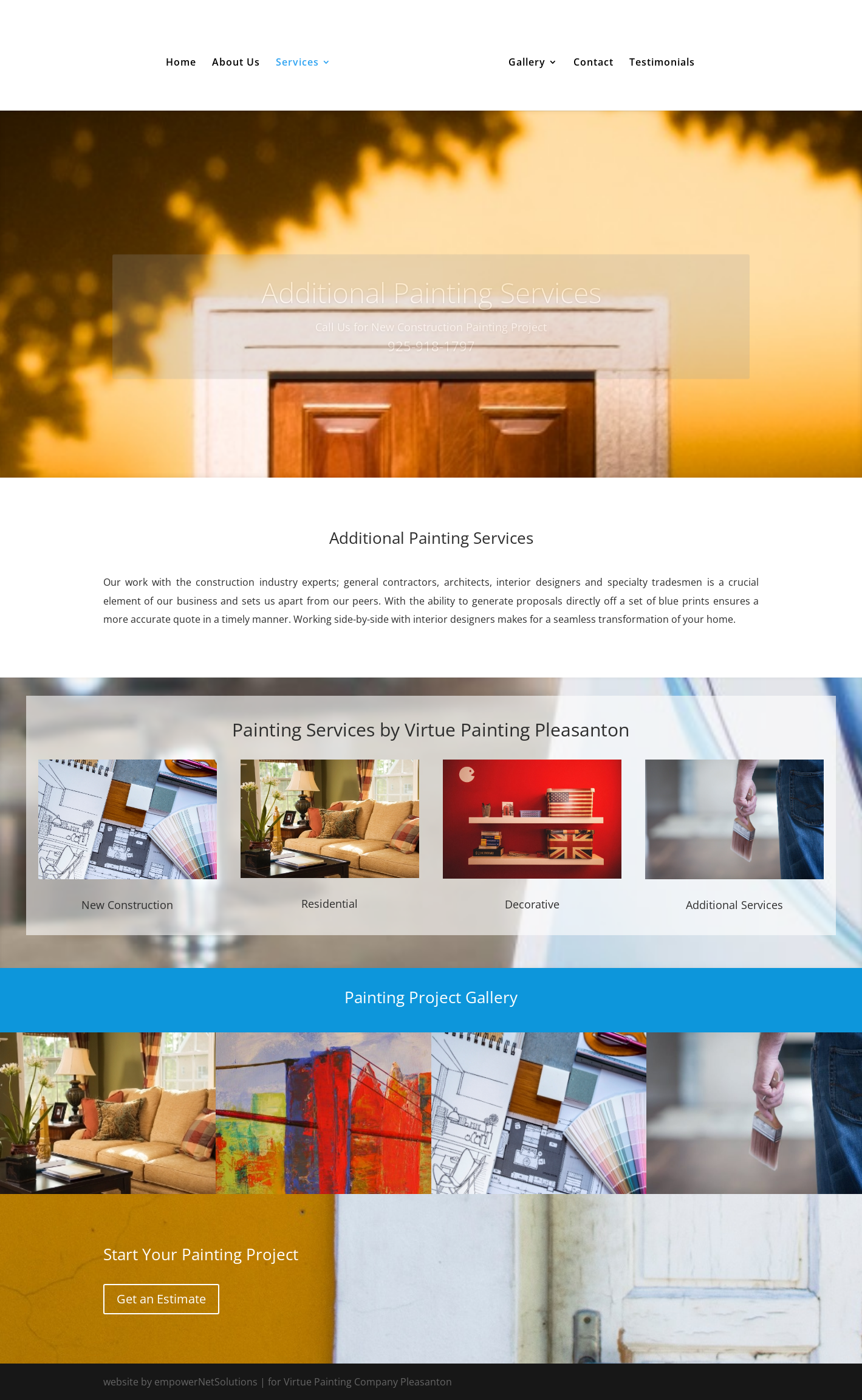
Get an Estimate (161, 1299)
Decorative (532, 904)
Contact (593, 63)
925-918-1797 (431, 357)
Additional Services (734, 904)
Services (297, 63)
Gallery (527, 63)
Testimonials (662, 63)
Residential (329, 903)
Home (181, 63)
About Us (236, 63)
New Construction (127, 904)
